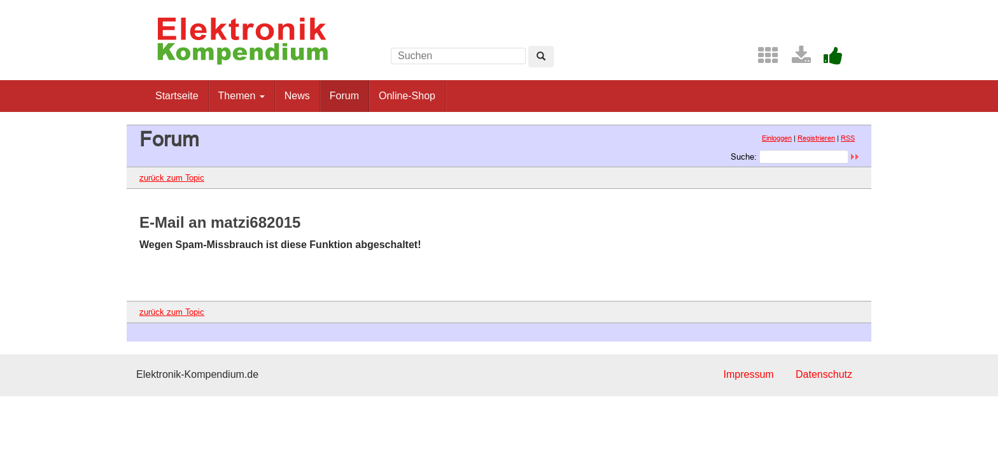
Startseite (177, 95)
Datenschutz (824, 374)
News (297, 95)
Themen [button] (241, 95)
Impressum (748, 374)
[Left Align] (541, 56)
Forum (344, 95)
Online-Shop (407, 95)
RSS (848, 138)
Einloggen (777, 138)
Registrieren (816, 138)
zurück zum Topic (171, 177)
